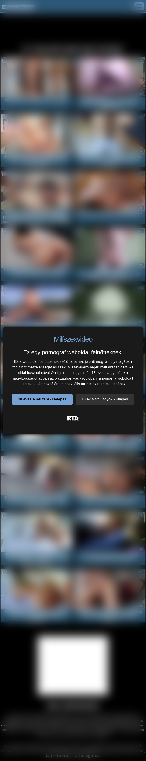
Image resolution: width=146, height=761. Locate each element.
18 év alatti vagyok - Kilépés (104, 399)
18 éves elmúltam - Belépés (42, 399)
